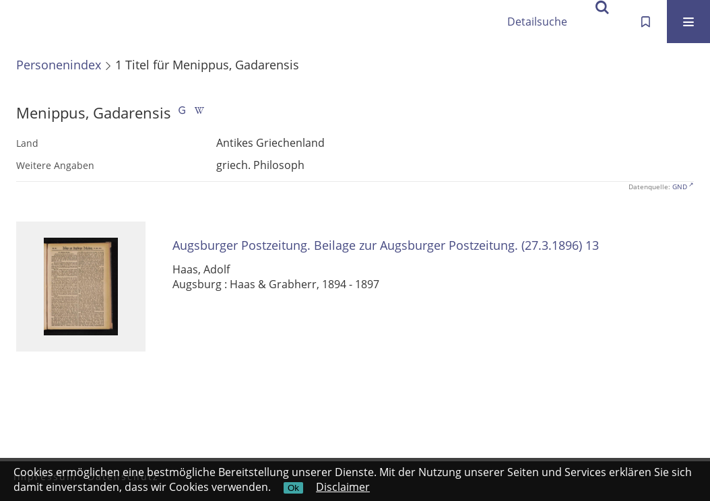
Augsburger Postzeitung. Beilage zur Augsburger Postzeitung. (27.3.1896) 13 (385, 245)
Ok (293, 488)
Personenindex (58, 65)
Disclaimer (343, 486)
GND (679, 186)
